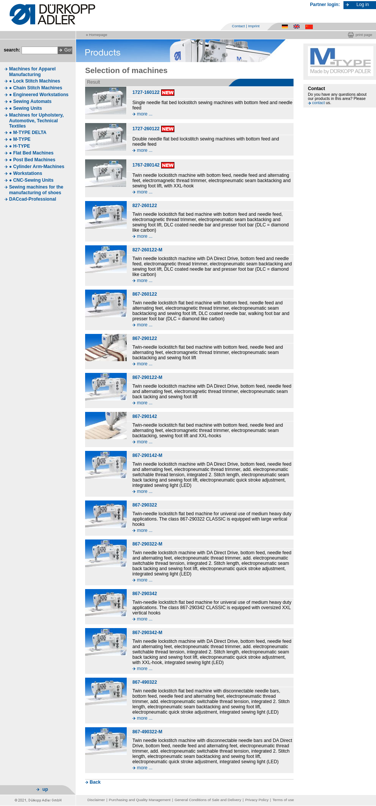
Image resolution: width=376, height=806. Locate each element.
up (45, 789)
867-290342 (144, 593)
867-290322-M (147, 544)
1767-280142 (146, 165)
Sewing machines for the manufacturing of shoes (36, 189)
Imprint (253, 26)
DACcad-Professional (32, 199)
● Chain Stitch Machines (35, 87)
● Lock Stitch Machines (34, 81)
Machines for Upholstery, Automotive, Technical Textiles (36, 120)
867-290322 (144, 505)
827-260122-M (147, 250)
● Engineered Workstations (38, 94)
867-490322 (144, 682)
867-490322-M (147, 731)
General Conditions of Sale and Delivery (207, 800)
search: (12, 50)
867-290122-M (147, 377)
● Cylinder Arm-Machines (36, 166)
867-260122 (144, 294)
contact (318, 103)
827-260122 (144, 205)
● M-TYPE (20, 139)
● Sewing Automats (30, 101)
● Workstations (25, 173)
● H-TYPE (19, 146)
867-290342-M (147, 632)
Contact (238, 26)
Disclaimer (96, 800)
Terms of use (283, 800)
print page (364, 35)
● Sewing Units (25, 108)
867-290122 (144, 338)
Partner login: (325, 4)
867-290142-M (147, 455)
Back (95, 782)
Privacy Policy (257, 800)
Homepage (98, 35)
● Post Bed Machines (32, 159)
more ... (144, 114)
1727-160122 (146, 92)
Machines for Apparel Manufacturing (32, 71)
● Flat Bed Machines (31, 153)
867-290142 (144, 416)
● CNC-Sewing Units (31, 180)
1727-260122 (146, 128)
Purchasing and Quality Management (140, 800)
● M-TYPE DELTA (28, 132)
